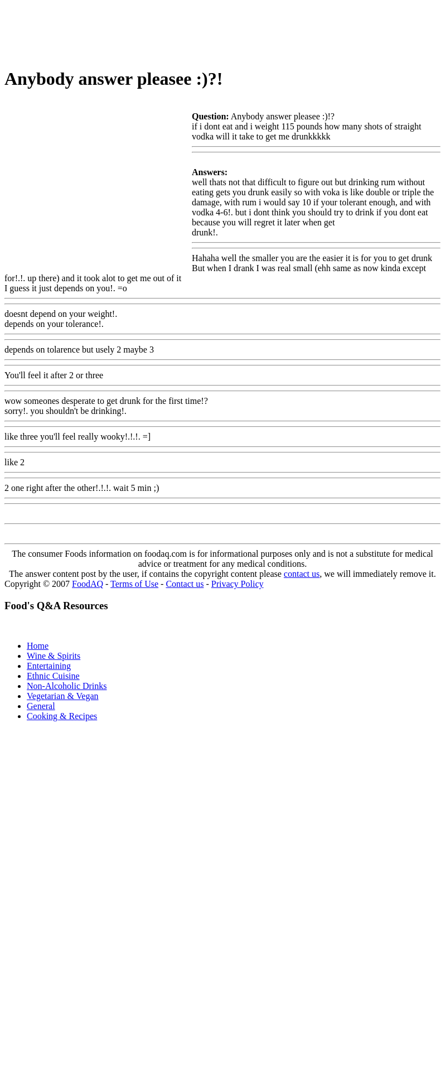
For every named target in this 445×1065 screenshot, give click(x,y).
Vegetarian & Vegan (63, 696)
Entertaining (49, 666)
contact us (302, 574)
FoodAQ (87, 584)
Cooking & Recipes (62, 716)
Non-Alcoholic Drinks (67, 686)
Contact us (185, 584)
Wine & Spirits (53, 656)
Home (38, 645)
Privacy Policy (237, 584)
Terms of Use (134, 584)
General (41, 706)
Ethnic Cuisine (53, 676)
